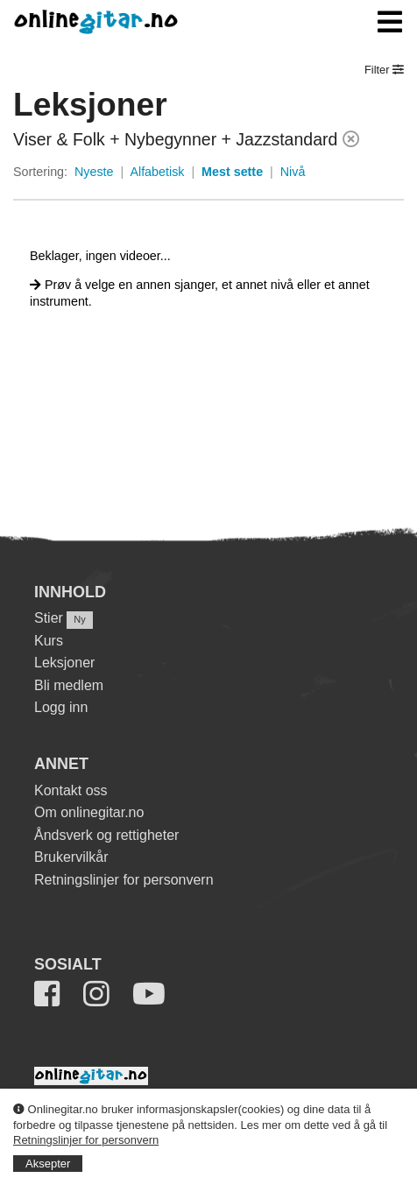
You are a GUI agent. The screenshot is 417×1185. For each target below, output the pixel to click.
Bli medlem (68, 685)
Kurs (48, 640)
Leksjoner (64, 662)
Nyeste (94, 172)
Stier (48, 617)
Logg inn (61, 707)
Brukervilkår (71, 857)
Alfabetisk (157, 172)
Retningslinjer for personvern (86, 1139)
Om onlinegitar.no (89, 812)
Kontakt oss (71, 790)
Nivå (293, 172)
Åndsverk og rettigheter (106, 835)
